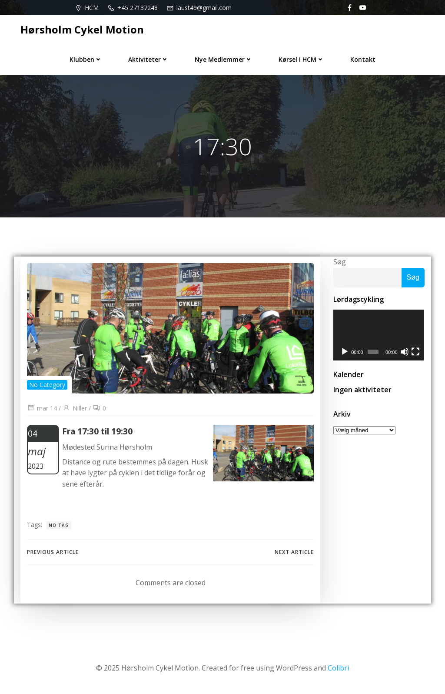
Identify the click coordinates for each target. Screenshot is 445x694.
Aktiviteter (148, 59)
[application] (379, 335)
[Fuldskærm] (416, 352)
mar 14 (42, 408)
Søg (339, 262)
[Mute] (405, 352)
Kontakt (362, 59)
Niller (75, 408)
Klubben (86, 59)
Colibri (338, 668)
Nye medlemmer (223, 59)
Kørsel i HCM (301, 59)
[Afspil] (344, 352)
